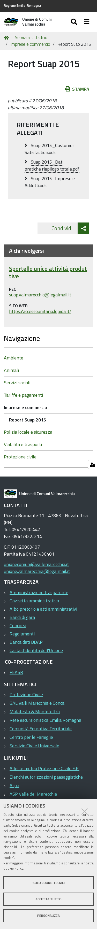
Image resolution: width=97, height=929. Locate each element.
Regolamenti (22, 633)
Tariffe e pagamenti (23, 394)
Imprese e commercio (30, 44)
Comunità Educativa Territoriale (41, 728)
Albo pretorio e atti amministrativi (43, 608)
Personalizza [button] (48, 915)
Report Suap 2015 (27, 419)
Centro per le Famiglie (31, 737)
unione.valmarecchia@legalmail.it (37, 571)
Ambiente (13, 357)
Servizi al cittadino (31, 37)
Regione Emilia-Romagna (22, 5)
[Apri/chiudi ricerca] (74, 22)
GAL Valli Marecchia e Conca (37, 703)
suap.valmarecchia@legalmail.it (40, 295)
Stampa (77, 89)
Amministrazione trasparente (39, 592)
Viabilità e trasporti (23, 444)
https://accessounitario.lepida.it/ (40, 311)
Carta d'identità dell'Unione (36, 650)
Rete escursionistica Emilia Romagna (45, 720)
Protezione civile (20, 456)
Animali (11, 370)
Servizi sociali (17, 382)
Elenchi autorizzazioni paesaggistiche (46, 776)
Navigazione (22, 338)
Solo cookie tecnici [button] (49, 882)
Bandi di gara (22, 617)
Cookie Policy (13, 868)
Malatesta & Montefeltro (35, 711)
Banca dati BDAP (26, 642)
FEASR (16, 672)
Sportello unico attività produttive (48, 272)
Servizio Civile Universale (34, 745)
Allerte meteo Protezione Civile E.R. (44, 768)
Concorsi (18, 625)
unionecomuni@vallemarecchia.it (36, 564)
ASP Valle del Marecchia (33, 793)
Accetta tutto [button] (48, 899)
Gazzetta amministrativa (34, 600)
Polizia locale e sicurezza (28, 431)
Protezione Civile (26, 694)
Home (7, 37)
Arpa (14, 785)
